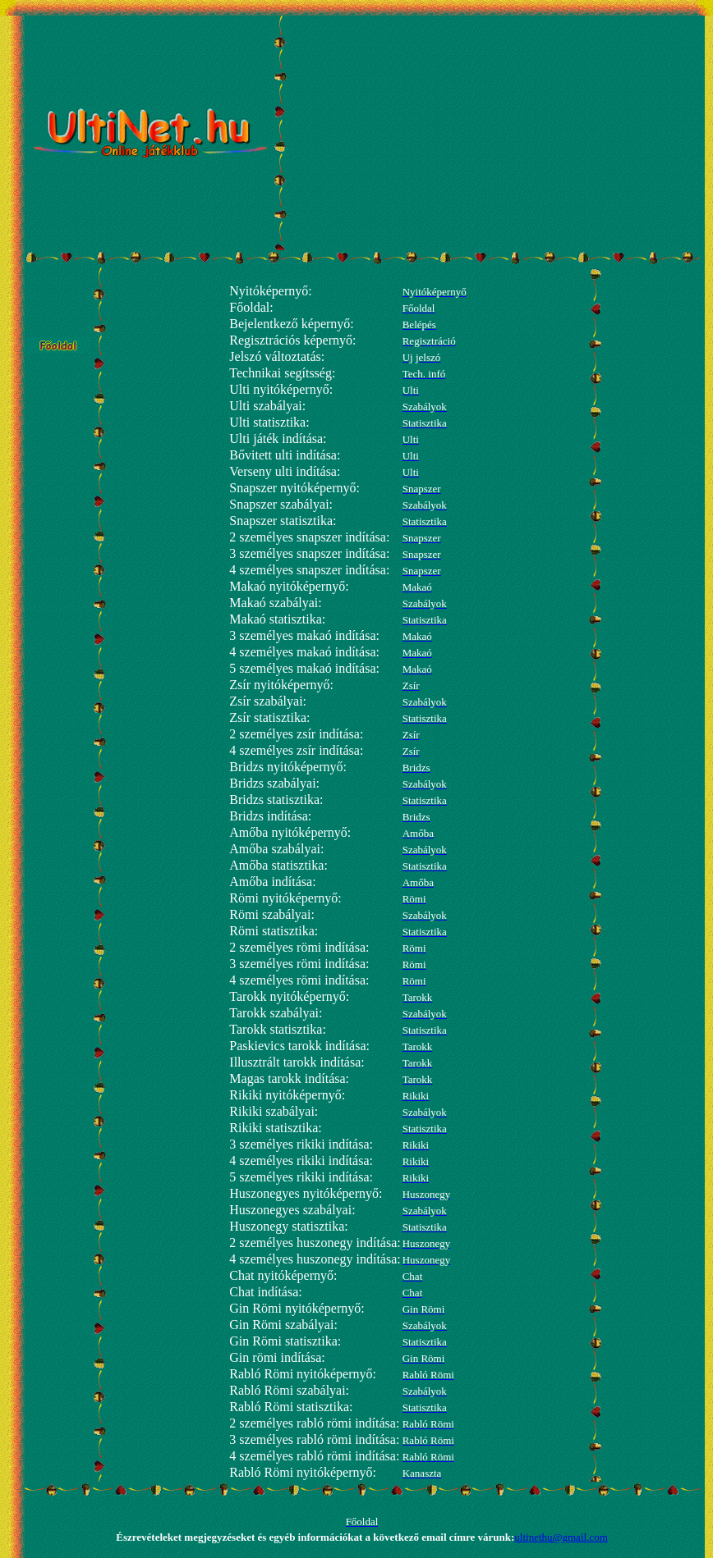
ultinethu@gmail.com (560, 1537)
